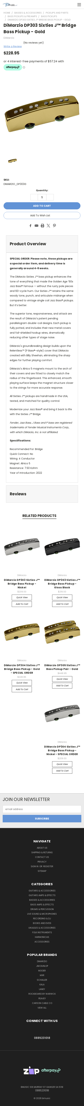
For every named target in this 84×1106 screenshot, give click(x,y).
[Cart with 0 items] (72, 4)
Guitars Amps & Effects (42, 895)
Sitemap (42, 871)
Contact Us (42, 857)
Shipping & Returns (42, 852)
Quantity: (42, 190)
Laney (42, 989)
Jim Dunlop (42, 965)
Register (48, 866)
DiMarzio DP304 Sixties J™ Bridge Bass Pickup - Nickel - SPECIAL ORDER (62, 750)
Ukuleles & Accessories (42, 927)
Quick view (22, 597)
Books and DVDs (42, 923)
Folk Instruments (42, 932)
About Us (42, 847)
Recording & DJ (42, 918)
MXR (42, 975)
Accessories (42, 941)
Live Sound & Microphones (42, 913)
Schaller (42, 979)
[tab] (42, 244)
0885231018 (42, 1038)
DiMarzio (42, 961)
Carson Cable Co (42, 1003)
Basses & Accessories (42, 899)
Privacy (42, 861)
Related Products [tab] (39, 515)
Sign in (35, 866)
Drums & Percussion (42, 909)
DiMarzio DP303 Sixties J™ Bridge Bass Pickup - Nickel (22, 583)
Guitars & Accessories (42, 890)
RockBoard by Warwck (42, 993)
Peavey (42, 998)
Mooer (42, 970)
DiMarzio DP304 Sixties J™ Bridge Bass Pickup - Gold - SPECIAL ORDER (22, 669)
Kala (42, 984)
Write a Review (13, 46)
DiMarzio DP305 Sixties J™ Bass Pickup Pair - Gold (62, 667)
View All (42, 1007)
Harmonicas (42, 937)
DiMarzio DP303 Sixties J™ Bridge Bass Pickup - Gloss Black (62, 583)
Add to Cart (22, 603)
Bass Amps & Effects (42, 904)
